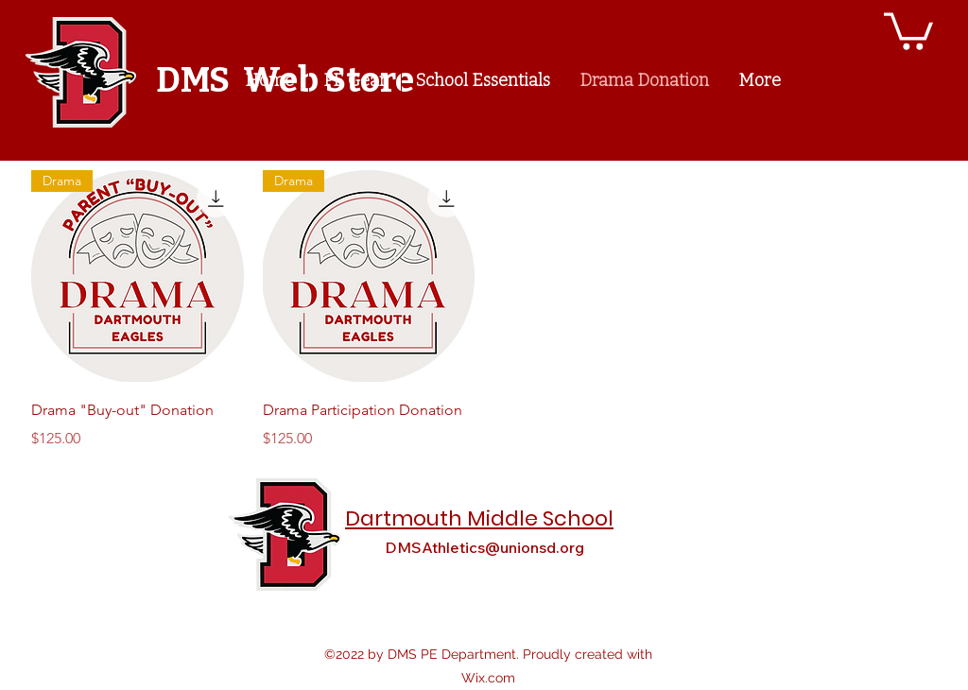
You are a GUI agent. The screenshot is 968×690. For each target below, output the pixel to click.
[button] (908, 29)
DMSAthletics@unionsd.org (484, 547)
